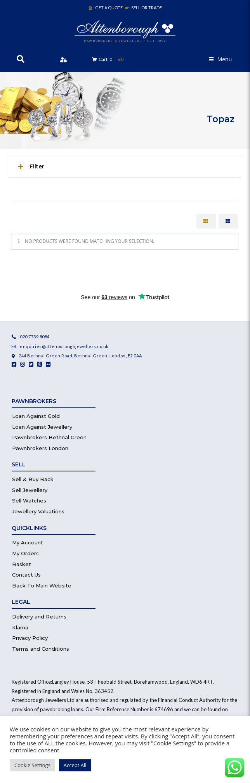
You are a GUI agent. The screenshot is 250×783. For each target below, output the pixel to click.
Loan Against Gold (36, 416)
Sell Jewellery (29, 490)
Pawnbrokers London (40, 448)
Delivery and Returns (39, 616)
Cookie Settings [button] (32, 765)
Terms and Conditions (40, 649)
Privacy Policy (30, 638)
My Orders (25, 553)
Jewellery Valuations (38, 511)
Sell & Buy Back (33, 479)
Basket (21, 564)
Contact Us (26, 575)
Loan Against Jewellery (42, 427)
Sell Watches (29, 500)
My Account (27, 542)
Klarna (20, 627)
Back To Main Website (41, 585)
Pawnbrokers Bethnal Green (49, 437)
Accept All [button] (75, 765)
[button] (220, 59)
